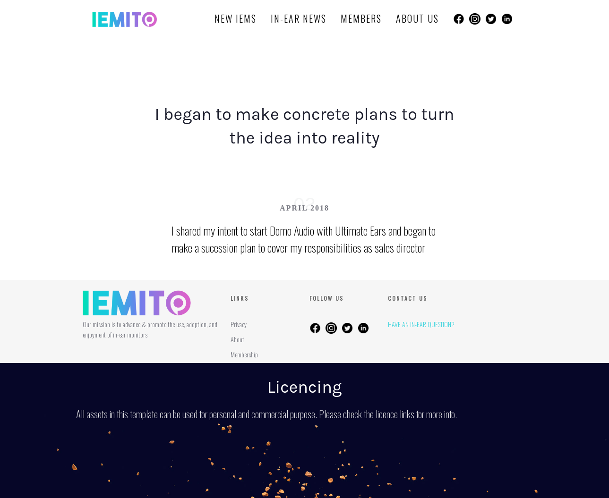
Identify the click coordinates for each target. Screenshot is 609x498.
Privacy (239, 324)
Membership (244, 354)
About (237, 339)
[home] (124, 19)
